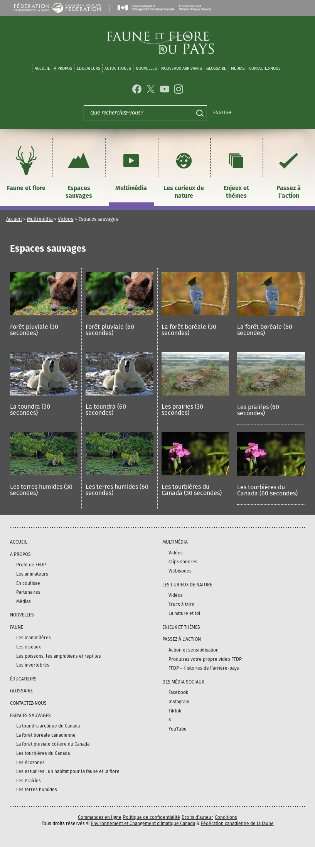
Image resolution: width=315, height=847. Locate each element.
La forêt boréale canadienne (46, 735)
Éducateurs (88, 68)
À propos (63, 68)
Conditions (226, 817)
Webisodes (180, 571)
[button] (43, 308)
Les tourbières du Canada (43, 753)
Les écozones (30, 762)
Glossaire (216, 68)
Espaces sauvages (78, 171)
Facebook (178, 692)
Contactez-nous (265, 68)
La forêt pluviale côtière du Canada (52, 744)
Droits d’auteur (197, 817)
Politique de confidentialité (151, 817)
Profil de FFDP (31, 564)
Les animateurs (32, 574)
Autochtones (117, 68)
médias (238, 68)
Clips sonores (182, 561)
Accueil (42, 68)
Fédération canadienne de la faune (237, 823)
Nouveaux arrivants (181, 68)
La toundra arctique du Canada (48, 726)
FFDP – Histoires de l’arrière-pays (203, 668)
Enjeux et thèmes (236, 171)
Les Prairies (28, 780)
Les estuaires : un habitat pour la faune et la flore (68, 771)
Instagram (178, 701)
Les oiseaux (28, 647)
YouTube (177, 729)
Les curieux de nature (183, 171)
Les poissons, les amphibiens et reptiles (58, 656)
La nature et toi (184, 613)
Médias (23, 601)
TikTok (174, 711)
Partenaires (28, 592)
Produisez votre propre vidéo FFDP (205, 659)
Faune (16, 627)
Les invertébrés (32, 665)
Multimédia (131, 167)
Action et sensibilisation (193, 650)
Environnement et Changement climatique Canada (143, 823)
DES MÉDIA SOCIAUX (183, 682)
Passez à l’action (288, 171)
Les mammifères (33, 637)
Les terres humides (36, 789)
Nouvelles (146, 68)
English (222, 112)
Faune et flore (26, 167)
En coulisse (28, 583)
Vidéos (65, 219)
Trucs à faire (181, 604)
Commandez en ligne (99, 817)
